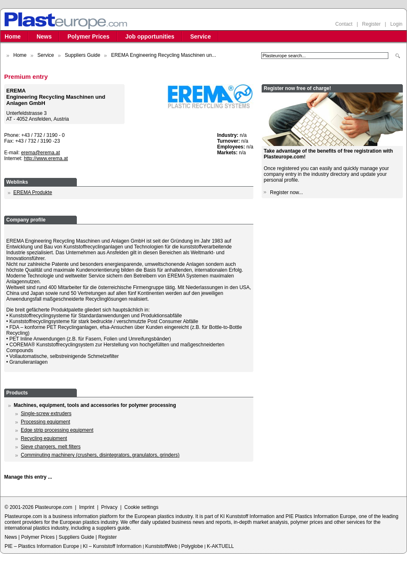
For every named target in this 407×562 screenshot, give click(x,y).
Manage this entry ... (28, 477)
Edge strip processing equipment (57, 430)
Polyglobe (192, 546)
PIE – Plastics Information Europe (42, 546)
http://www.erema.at (46, 158)
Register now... (286, 192)
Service (200, 36)
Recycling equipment (44, 438)
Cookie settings (141, 507)
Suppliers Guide (82, 55)
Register (371, 24)
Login (396, 24)
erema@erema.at (40, 153)
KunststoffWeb (161, 546)
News (44, 36)
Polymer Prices (88, 36)
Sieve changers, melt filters (51, 447)
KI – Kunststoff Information (112, 546)
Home (13, 36)
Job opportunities (149, 36)
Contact (343, 24)
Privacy (109, 507)
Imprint (86, 507)
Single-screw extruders (46, 413)
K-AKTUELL (220, 546)
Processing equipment (45, 422)
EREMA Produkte (32, 192)
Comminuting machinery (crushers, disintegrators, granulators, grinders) (100, 455)
